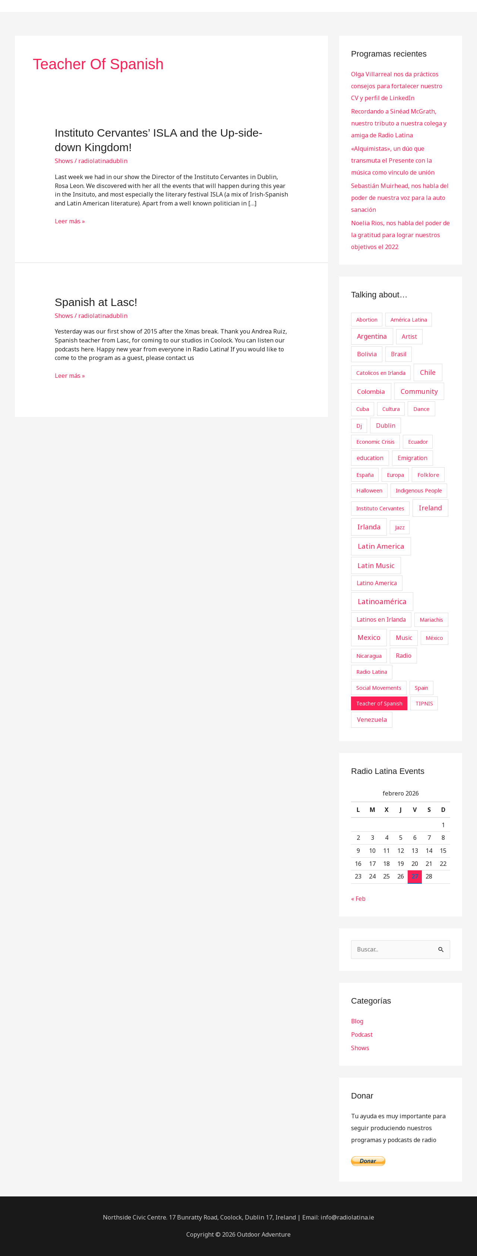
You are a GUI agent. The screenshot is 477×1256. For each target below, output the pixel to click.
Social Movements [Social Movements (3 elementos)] (378, 687)
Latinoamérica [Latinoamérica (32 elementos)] (382, 601)
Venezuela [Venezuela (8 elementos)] (372, 719)
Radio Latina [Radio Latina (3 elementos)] (371, 671)
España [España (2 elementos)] (365, 474)
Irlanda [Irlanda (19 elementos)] (368, 526)
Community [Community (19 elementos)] (419, 391)
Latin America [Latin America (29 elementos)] (381, 546)
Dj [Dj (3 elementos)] (359, 425)
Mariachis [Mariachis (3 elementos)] (431, 619)
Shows (64, 161)
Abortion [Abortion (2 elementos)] (367, 319)
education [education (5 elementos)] (370, 458)
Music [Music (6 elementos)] (404, 638)
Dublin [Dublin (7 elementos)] (385, 425)
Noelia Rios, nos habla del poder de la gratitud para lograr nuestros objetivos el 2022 (400, 235)
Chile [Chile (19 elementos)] (428, 372)
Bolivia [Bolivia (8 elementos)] (367, 354)
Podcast (362, 1034)
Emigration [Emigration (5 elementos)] (412, 458)
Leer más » (70, 221)
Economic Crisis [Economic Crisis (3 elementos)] (375, 441)
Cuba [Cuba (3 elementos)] (362, 408)
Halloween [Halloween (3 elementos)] (369, 490)
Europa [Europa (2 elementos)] (395, 474)
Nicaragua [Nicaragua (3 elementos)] (369, 655)
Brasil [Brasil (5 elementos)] (398, 354)
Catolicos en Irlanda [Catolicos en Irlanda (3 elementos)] (380, 372)
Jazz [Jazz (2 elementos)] (400, 527)
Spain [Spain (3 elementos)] (421, 687)
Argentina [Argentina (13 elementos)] (372, 336)
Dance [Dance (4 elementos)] (421, 408)
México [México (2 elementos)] (434, 637)
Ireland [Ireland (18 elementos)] (430, 507)
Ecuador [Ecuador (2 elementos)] (418, 441)
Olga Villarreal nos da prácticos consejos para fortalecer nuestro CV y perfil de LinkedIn (396, 86)
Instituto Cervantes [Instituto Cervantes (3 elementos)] (380, 508)
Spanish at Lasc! (96, 302)
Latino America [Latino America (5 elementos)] (377, 583)
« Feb (358, 899)
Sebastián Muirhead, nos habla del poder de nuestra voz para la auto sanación (400, 198)
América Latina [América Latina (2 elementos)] (409, 319)
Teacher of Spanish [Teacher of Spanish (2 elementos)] (379, 703)
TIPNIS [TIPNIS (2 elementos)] (424, 703)
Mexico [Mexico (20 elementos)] (368, 637)
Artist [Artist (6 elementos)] (409, 336)
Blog (357, 1021)
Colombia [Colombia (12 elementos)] (371, 391)
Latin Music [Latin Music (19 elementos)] (376, 565)
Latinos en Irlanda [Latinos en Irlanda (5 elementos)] (381, 619)
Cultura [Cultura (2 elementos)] (391, 408)
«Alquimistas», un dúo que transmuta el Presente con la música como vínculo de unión (393, 160)
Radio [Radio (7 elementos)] (403, 655)
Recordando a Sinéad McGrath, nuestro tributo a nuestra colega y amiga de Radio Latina (398, 123)
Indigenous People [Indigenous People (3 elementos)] (419, 490)
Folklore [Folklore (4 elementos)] (428, 474)
